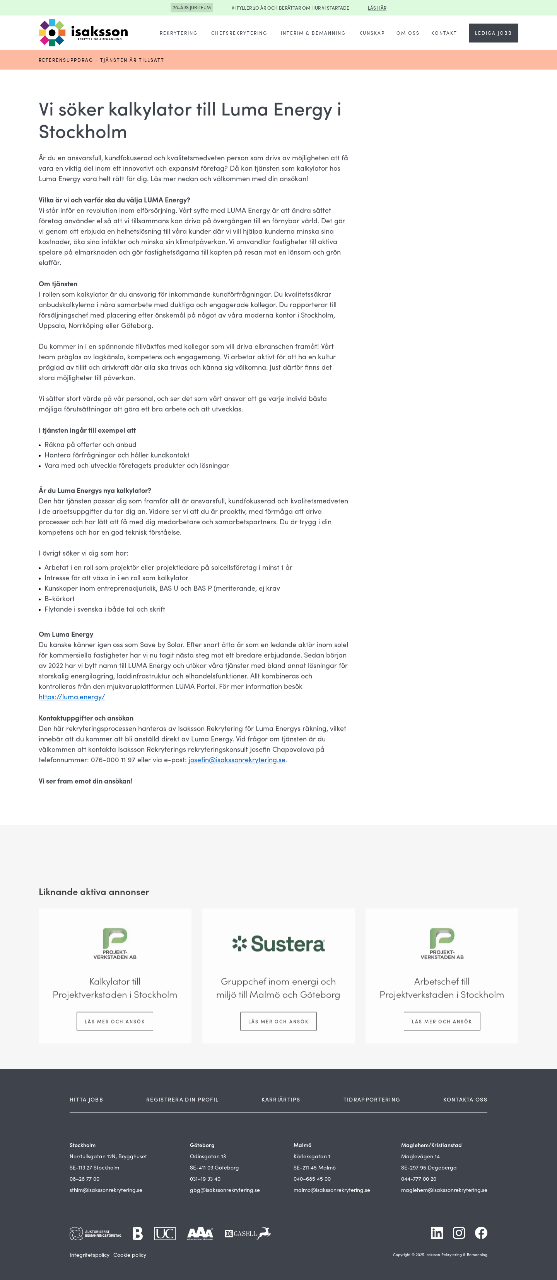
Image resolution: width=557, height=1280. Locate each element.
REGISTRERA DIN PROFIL (182, 1099)
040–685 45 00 (312, 1178)
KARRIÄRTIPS (280, 1099)
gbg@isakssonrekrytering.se (225, 1189)
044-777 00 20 (418, 1178)
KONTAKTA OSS (465, 1099)
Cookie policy (129, 1254)
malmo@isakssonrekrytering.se (332, 1189)
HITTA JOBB (86, 1099)
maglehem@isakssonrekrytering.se (444, 1189)
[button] (179, 33)
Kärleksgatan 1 (312, 1156)
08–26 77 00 (84, 1178)
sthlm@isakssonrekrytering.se (106, 1189)
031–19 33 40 (205, 1178)
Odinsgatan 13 (208, 1156)
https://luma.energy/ (72, 697)
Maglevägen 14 (420, 1156)
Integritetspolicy (89, 1254)
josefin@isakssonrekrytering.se (237, 760)
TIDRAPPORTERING (372, 1099)
